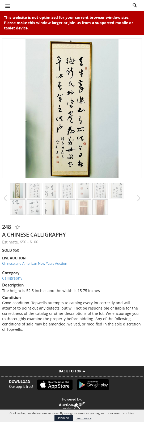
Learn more (83, 418)
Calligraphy (12, 278)
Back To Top (72, 371)
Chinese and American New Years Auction (34, 263)
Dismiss (63, 418)
